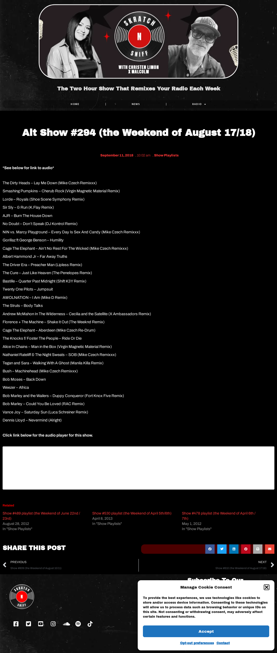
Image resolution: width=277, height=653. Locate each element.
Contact (223, 643)
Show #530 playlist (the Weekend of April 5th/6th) (132, 513)
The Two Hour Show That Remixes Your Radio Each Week (138, 88)
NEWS (136, 104)
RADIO (199, 104)
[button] (266, 587)
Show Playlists (166, 155)
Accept (206, 631)
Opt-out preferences (197, 643)
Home (75, 104)
